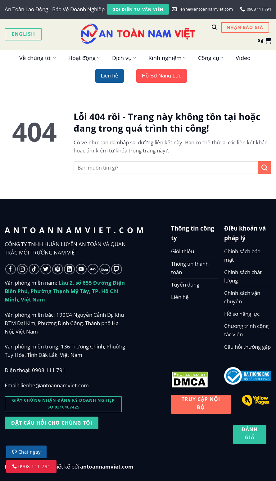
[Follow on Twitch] (116, 269)
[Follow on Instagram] (22, 269)
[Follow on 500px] (104, 269)
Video (243, 58)
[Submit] (264, 167)
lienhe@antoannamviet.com (54, 385)
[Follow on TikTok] (34, 269)
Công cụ (210, 58)
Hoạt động (84, 58)
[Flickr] (93, 269)
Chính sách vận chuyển (242, 297)
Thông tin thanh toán (190, 268)
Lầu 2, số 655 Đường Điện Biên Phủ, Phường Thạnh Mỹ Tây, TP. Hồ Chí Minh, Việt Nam (65, 291)
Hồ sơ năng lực (242, 313)
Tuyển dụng (185, 284)
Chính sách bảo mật (242, 255)
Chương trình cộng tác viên (246, 330)
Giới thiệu (182, 251)
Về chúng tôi (37, 58)
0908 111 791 (49, 370)
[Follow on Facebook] (10, 269)
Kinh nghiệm (167, 58)
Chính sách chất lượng (243, 276)
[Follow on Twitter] (45, 269)
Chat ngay (26, 452)
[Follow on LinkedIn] (69, 269)
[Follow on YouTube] (81, 269)
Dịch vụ (124, 58)
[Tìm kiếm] (214, 27)
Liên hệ (180, 297)
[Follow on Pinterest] (57, 269)
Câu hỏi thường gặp (247, 346)
